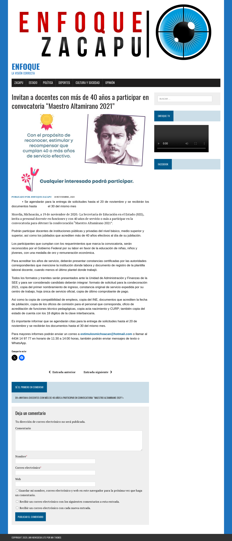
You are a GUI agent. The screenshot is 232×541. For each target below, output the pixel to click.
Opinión (110, 82)
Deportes (64, 82)
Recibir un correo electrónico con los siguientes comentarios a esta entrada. (69, 502)
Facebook (163, 164)
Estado (33, 82)
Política (48, 82)
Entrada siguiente (98, 372)
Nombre (20, 456)
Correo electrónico (27, 468)
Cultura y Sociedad (88, 82)
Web (18, 479)
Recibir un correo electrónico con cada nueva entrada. (55, 508)
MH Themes (56, 537)
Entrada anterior (62, 372)
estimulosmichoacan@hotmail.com (106, 334)
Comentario (23, 428)
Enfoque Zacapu (41, 196)
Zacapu (18, 82)
